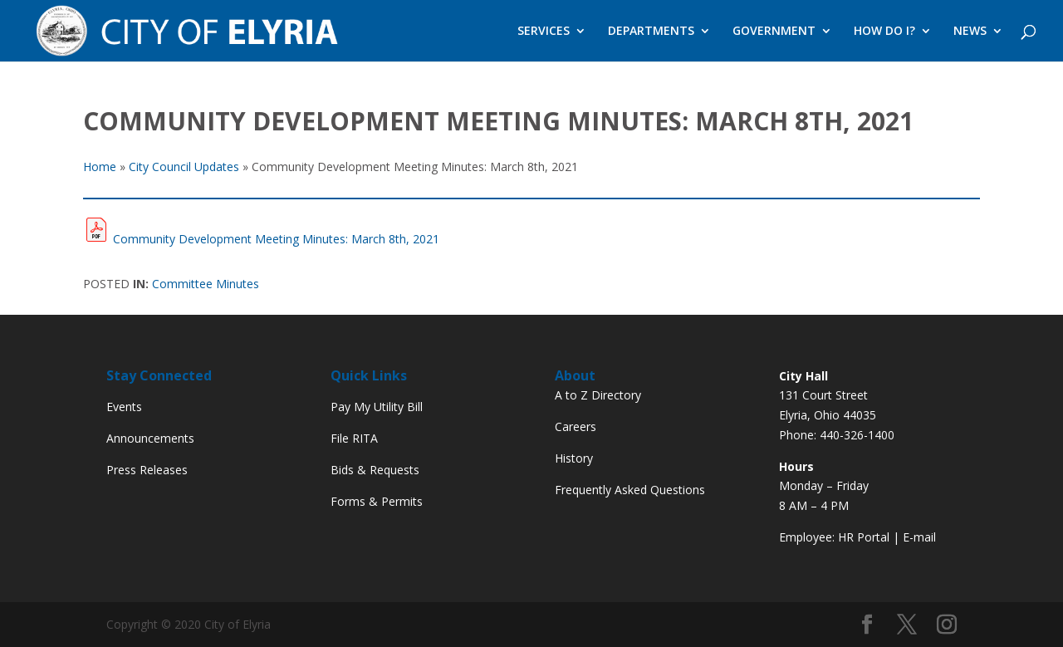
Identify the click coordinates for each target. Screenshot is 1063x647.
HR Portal (863, 537)
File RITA (354, 438)
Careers (575, 426)
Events (124, 406)
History (574, 458)
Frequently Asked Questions (630, 490)
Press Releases (147, 470)
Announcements (150, 438)
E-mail (919, 537)
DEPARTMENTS (651, 31)
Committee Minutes (205, 284)
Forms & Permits (377, 501)
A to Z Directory (598, 395)
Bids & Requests (375, 470)
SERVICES (543, 31)
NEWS (970, 31)
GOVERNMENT (774, 31)
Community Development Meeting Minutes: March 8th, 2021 (276, 239)
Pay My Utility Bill (377, 406)
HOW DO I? (884, 31)
